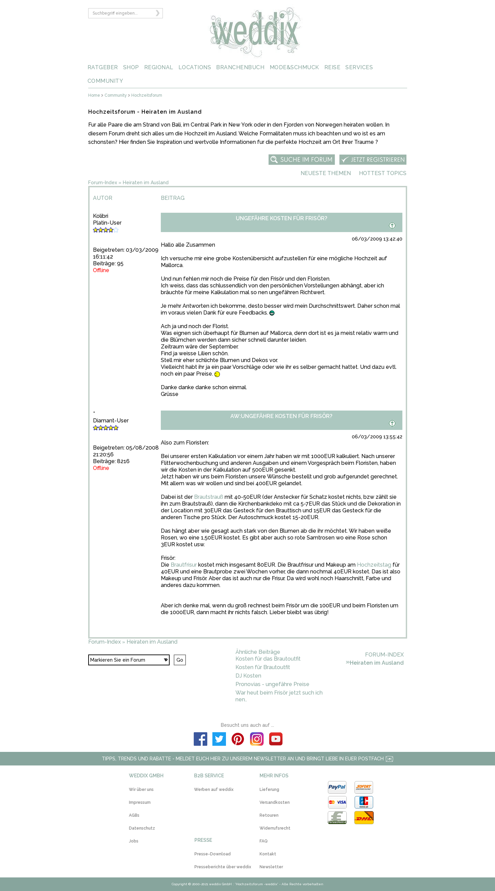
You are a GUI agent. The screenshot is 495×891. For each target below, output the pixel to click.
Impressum (140, 802)
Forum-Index (102, 182)
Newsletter (271, 867)
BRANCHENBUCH (240, 67)
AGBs (134, 815)
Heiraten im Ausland (146, 182)
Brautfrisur (184, 565)
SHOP (131, 67)
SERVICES (359, 67)
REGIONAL (158, 67)
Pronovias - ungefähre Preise (272, 684)
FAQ (264, 841)
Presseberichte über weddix (222, 867)
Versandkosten (275, 802)
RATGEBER (103, 67)
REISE (332, 67)
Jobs (133, 841)
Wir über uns (141, 789)
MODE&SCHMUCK (294, 67)
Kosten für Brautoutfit (262, 667)
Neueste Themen (326, 173)
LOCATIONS (194, 67)
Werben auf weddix (213, 789)
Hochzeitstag (374, 565)
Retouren (269, 815)
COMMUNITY (105, 81)
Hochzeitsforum (146, 95)
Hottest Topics (382, 173)
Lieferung (269, 789)
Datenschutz (142, 828)
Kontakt (268, 854)
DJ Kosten (248, 675)
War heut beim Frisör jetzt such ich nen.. (279, 696)
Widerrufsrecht (275, 828)
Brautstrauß (208, 497)
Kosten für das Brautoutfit (268, 659)
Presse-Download (212, 854)
